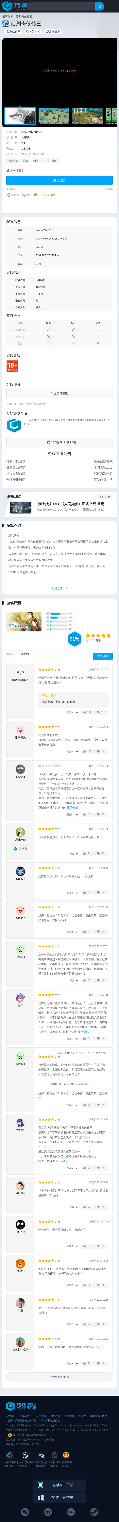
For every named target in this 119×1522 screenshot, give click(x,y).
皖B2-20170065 (89, 1430)
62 (89, 980)
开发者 (82, 1415)
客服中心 (69, 1415)
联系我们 (41, 1415)
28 (89, 1285)
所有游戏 (7, 16)
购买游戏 (59, 180)
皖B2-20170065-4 (61, 1430)
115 (103, 712)
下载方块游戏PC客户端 (59, 442)
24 (89, 1324)
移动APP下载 (63, 1485)
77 (103, 814)
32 (89, 1206)
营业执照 (103, 1430)
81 (89, 814)
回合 (25, 160)
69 (89, 892)
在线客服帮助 (59, 393)
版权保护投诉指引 (50, 1420)
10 (103, 853)
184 (89, 712)
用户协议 (55, 1415)
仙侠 (35, 160)
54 (89, 1038)
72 (89, 853)
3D (44, 160)
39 (89, 1104)
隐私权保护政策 (98, 1415)
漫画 (54, 160)
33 (89, 1167)
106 (89, 751)
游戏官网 (13, 31)
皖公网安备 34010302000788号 (29, 1434)
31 (89, 1246)
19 (89, 1363)
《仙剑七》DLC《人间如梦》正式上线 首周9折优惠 (72, 504)
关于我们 (10, 1415)
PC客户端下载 (62, 1498)
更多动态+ (104, 496)
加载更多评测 (57, 1377)
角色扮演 (13, 160)
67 (89, 931)
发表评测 (53, 31)
